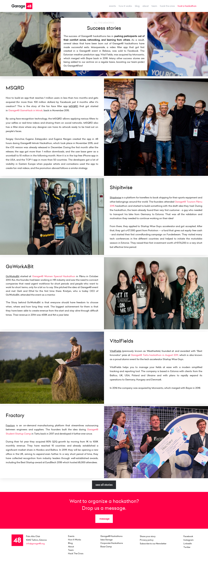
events (112, 6)
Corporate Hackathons (111, 543)
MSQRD (73, 106)
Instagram (188, 539)
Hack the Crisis (167, 6)
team (154, 6)
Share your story (148, 536)
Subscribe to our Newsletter (153, 543)
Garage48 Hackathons (111, 536)
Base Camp (106, 546)
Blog (137, 6)
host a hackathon (187, 6)
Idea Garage (106, 539)
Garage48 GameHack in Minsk (25, 110)
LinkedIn (187, 543)
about (145, 6)
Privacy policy (147, 539)
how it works (125, 6)
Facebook (188, 536)
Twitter (186, 547)
